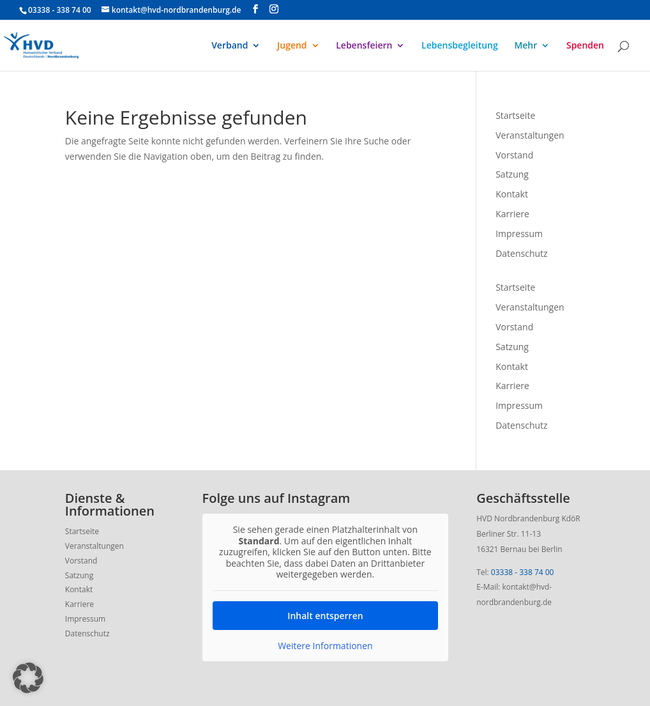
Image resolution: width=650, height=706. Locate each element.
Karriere (512, 214)
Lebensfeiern (364, 46)
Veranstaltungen (529, 135)
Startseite (515, 115)
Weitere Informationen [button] (325, 646)
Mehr (525, 46)
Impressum (519, 233)
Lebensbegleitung (459, 46)
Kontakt (511, 194)
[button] (28, 678)
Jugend (292, 46)
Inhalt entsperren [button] (325, 616)
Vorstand (514, 155)
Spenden (585, 46)
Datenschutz (521, 253)
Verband (229, 46)
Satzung (512, 174)
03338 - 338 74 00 (522, 572)
